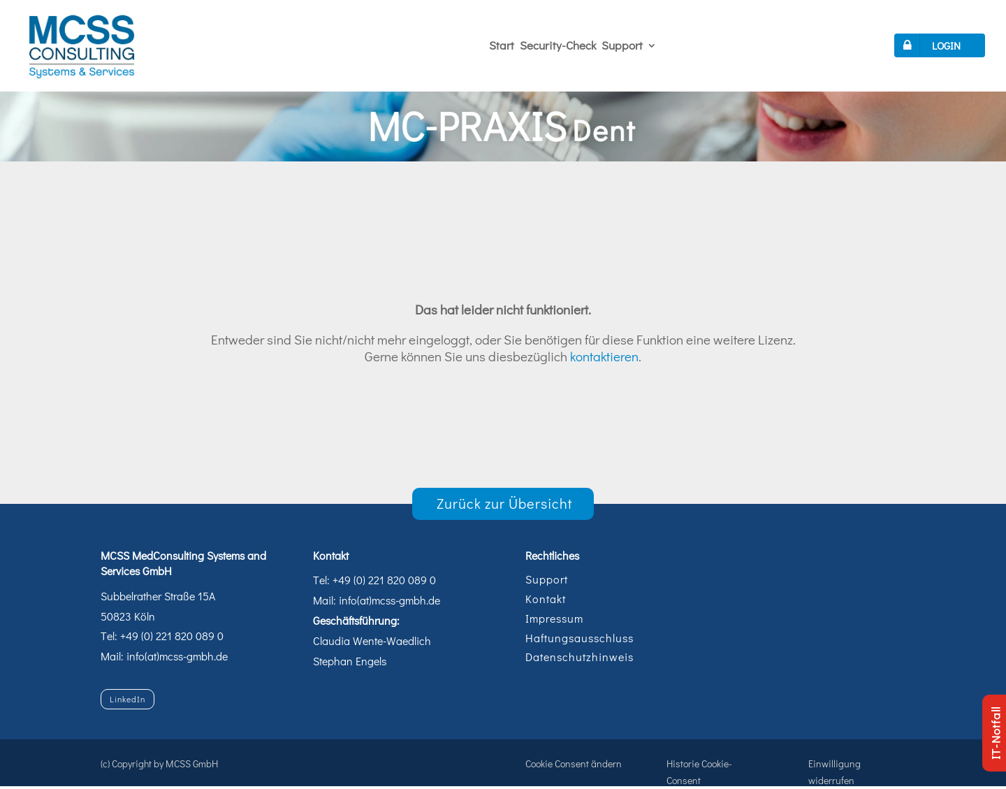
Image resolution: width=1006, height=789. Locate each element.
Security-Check (558, 45)
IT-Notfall (995, 733)
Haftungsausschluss (579, 637)
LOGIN (929, 45)
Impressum (554, 618)
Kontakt (545, 598)
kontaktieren (604, 356)
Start (501, 45)
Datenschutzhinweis (579, 656)
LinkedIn (127, 698)
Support (622, 45)
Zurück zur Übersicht (505, 503)
